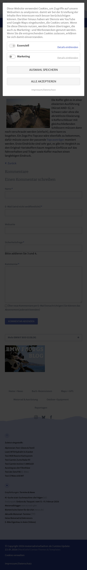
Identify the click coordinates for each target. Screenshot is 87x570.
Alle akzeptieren (43, 81)
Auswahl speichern (43, 69)
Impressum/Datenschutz (43, 90)
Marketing (23, 56)
